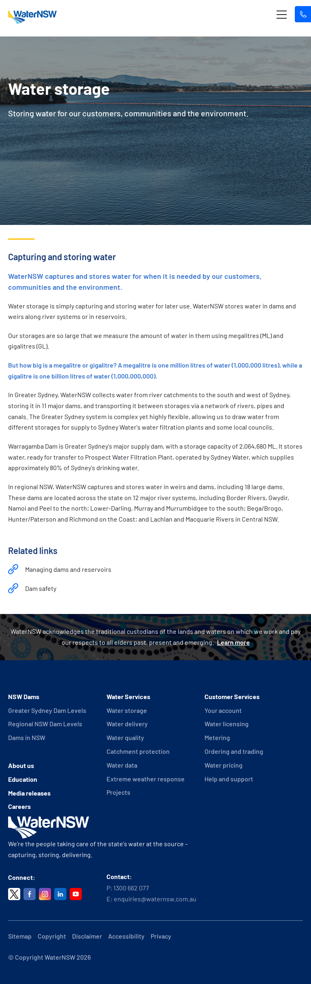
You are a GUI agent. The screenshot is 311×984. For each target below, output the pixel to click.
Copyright (52, 936)
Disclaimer (87, 936)
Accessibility (126, 936)
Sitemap (20, 936)
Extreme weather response (146, 779)
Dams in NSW (26, 737)
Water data (122, 765)
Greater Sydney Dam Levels (47, 710)
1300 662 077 (131, 888)
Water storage (127, 710)
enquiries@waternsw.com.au (155, 899)
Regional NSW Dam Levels (45, 723)
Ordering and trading (233, 751)
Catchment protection (138, 751)
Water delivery (127, 723)
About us (21, 765)
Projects (118, 792)
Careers (19, 806)
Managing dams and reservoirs (68, 569)
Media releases (29, 793)
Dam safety (40, 588)
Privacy (161, 936)
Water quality (125, 737)
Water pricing (223, 765)
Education (22, 779)
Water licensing (226, 723)
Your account (223, 710)
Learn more (233, 642)
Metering (217, 737)
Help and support (228, 779)
